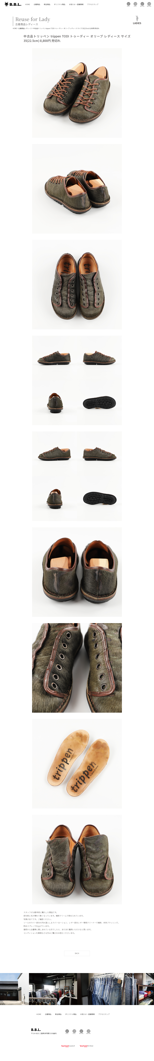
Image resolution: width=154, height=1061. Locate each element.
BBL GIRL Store (142, 4)
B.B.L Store (128, 4)
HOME (27, 4)
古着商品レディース (25, 28)
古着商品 (37, 4)
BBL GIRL (149, 4)
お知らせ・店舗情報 (76, 4)
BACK (77, 953)
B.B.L (12, 4)
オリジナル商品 (59, 4)
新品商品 (47, 4)
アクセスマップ (92, 4)
